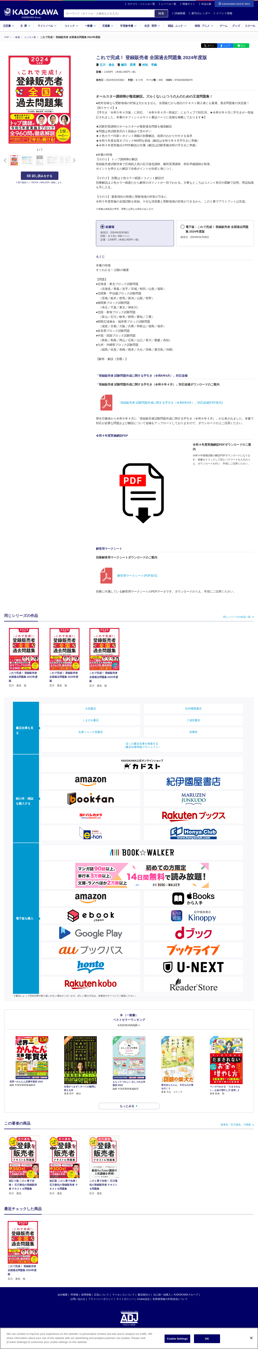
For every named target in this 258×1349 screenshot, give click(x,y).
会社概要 (63, 1287)
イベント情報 (222, 13)
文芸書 (8, 25)
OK (207, 1338)
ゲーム (223, 25)
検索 (161, 13)
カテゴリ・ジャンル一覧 (141, 4)
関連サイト (188, 4)
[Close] (251, 1338)
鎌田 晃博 (128, 64)
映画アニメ (204, 25)
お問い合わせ (77, 1291)
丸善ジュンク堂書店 (90, 732)
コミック (71, 25)
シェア (226, 45)
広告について (101, 1287)
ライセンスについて (123, 1287)
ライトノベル (47, 25)
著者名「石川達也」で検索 (236, 1117)
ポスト (210, 45)
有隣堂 (193, 732)
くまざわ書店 (90, 720)
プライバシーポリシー (100, 1291)
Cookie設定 (143, 1291)
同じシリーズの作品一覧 (237, 616)
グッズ (236, 25)
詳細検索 (178, 13)
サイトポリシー (125, 1291)
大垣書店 (90, 708)
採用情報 (86, 1287)
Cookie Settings (177, 1338)
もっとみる (127, 1098)
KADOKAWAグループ (186, 1287)
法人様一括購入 (162, 1287)
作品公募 (206, 4)
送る (243, 45)
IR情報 (74, 1287)
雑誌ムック (177, 25)
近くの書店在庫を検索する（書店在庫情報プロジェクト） (142, 745)
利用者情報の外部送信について (170, 1291)
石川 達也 (107, 64)
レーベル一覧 (168, 4)
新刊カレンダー (199, 13)
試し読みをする (39, 175)
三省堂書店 (193, 720)
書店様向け (144, 1287)
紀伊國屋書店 (193, 708)
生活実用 (152, 25)
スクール (250, 25)
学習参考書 (128, 25)
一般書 (90, 25)
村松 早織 (149, 64)
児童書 (107, 25)
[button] (73, 160)
